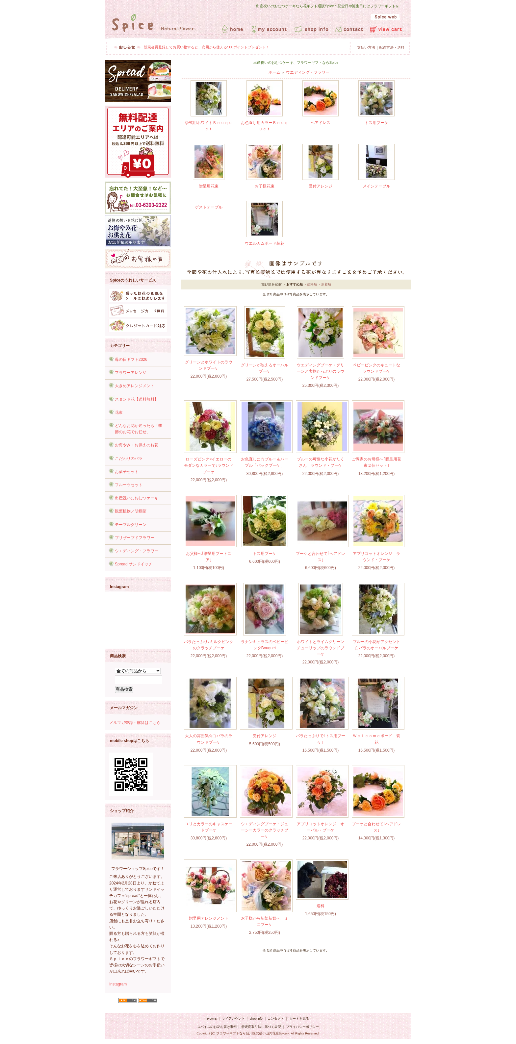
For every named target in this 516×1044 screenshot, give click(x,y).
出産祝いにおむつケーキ (136, 498)
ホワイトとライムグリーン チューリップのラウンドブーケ (322, 648)
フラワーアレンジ (130, 372)
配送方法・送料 (391, 47)
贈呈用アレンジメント (208, 918)
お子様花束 (264, 186)
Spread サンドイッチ (133, 564)
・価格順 (310, 284)
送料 (320, 906)
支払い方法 (366, 47)
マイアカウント (233, 1018)
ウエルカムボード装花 (264, 243)
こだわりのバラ (128, 458)
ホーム (274, 72)
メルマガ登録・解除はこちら (135, 722)
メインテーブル (376, 186)
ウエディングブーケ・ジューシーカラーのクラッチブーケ (264, 830)
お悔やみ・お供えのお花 (136, 445)
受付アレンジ (320, 186)
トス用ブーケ (376, 122)
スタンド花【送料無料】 (136, 399)
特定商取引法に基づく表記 (261, 1027)
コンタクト (276, 1018)
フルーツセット (128, 485)
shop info (256, 1018)
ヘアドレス (320, 122)
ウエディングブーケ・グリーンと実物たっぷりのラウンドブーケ (320, 371)
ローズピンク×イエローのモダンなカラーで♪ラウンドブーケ (208, 465)
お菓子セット (127, 471)
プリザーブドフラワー (134, 537)
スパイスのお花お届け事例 (217, 1027)
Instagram (118, 984)
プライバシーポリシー (302, 1027)
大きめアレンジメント (134, 386)
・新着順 (324, 284)
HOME (212, 1018)
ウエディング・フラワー (136, 551)
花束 (119, 412)
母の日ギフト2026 (131, 359)
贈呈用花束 (209, 186)
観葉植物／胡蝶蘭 (130, 511)
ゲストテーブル (208, 207)
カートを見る (299, 1018)
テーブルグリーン (130, 524)
